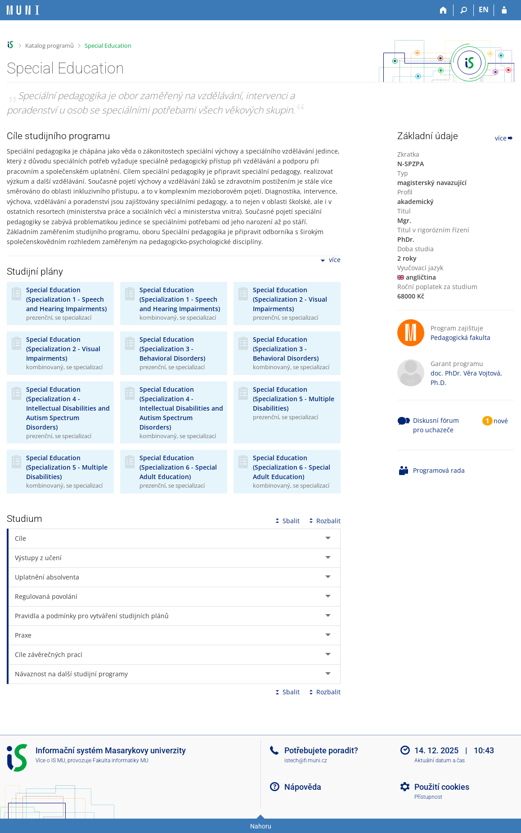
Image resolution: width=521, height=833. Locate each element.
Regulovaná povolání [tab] (46, 596)
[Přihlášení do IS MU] (504, 10)
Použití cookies (441, 787)
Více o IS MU (50, 760)
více (330, 260)
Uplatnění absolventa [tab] (47, 577)
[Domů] (443, 10)
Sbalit (287, 520)
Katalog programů (49, 45)
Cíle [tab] (20, 538)
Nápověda (302, 787)
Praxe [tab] (23, 635)
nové (501, 420)
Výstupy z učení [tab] (38, 557)
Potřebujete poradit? (321, 750)
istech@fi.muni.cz (305, 760)
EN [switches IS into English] (484, 9)
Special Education (108, 45)
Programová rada (439, 470)
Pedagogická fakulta (460, 337)
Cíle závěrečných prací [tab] (48, 654)
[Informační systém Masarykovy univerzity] (23, 10)
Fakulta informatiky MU (120, 760)
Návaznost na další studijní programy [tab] (71, 674)
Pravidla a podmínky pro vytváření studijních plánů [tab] (92, 615)
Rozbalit (324, 520)
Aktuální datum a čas (439, 760)
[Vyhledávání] (464, 10)
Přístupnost (428, 797)
